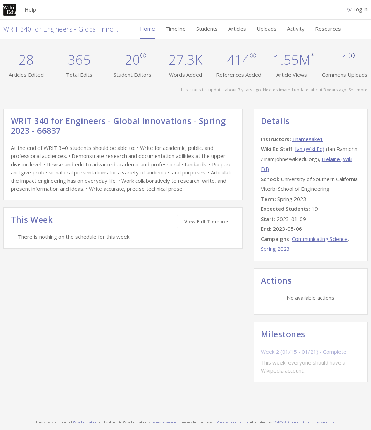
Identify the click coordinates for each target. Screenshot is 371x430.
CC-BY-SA (279, 422)
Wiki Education (85, 422)
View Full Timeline (206, 221)
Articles (237, 28)
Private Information (232, 422)
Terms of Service (163, 422)
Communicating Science (320, 238)
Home (147, 28)
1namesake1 (307, 139)
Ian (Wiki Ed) (309, 148)
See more (358, 90)
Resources (328, 28)
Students (207, 28)
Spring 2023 (275, 248)
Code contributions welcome (311, 422)
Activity (296, 28)
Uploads (267, 28)
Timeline (175, 28)
